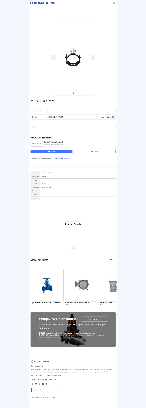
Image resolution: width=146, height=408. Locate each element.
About (33, 379)
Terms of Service (42, 379)
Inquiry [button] (51, 151)
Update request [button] (60, 158)
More (111, 259)
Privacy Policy (53, 379)
